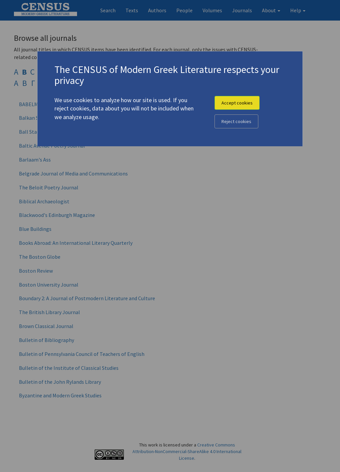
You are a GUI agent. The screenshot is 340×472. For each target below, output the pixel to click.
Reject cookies (236, 121)
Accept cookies (237, 103)
